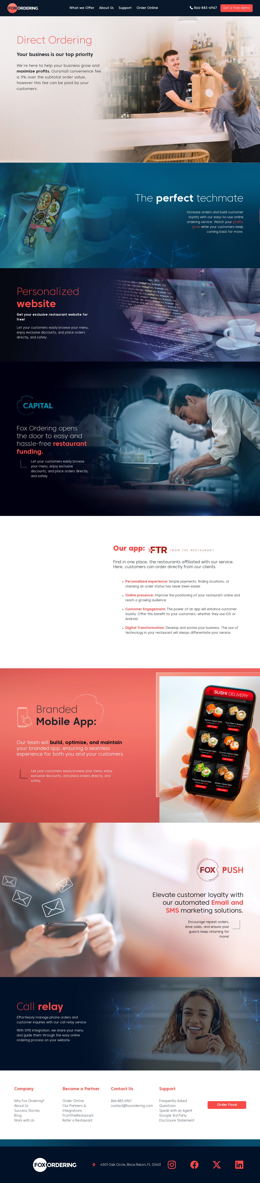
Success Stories (27, 1110)
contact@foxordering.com (132, 1106)
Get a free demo (236, 8)
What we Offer (81, 8)
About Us (106, 8)
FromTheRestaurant (78, 1115)
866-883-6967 (203, 8)
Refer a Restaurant (77, 1120)
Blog (18, 1115)
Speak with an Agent (175, 1110)
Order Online (147, 8)
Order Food (227, 1105)
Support (125, 8)
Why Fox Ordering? (29, 1101)
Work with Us (24, 1120)
